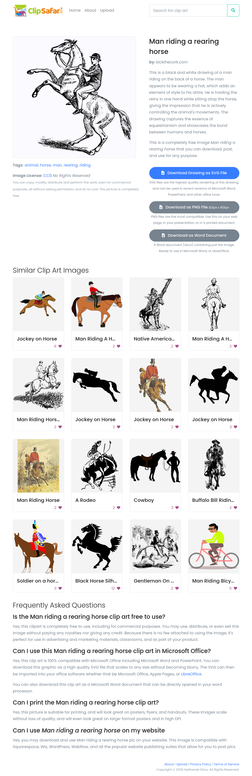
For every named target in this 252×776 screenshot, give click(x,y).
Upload (107, 10)
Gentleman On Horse (159, 580)
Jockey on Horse (37, 338)
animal (31, 165)
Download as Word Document (194, 235)
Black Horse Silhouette (102, 580)
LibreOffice (191, 674)
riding (85, 165)
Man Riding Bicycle (215, 580)
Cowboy (144, 500)
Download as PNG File (194, 207)
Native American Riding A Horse (173, 338)
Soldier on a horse (39, 580)
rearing (71, 165)
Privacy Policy (200, 764)
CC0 (47, 175)
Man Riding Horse (38, 500)
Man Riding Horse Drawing (49, 419)
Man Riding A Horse (99, 338)
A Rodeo (85, 500)
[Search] (188, 10)
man (57, 165)
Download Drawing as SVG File (194, 173)
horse (45, 165)
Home (75, 10)
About (90, 10)
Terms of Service (226, 764)
